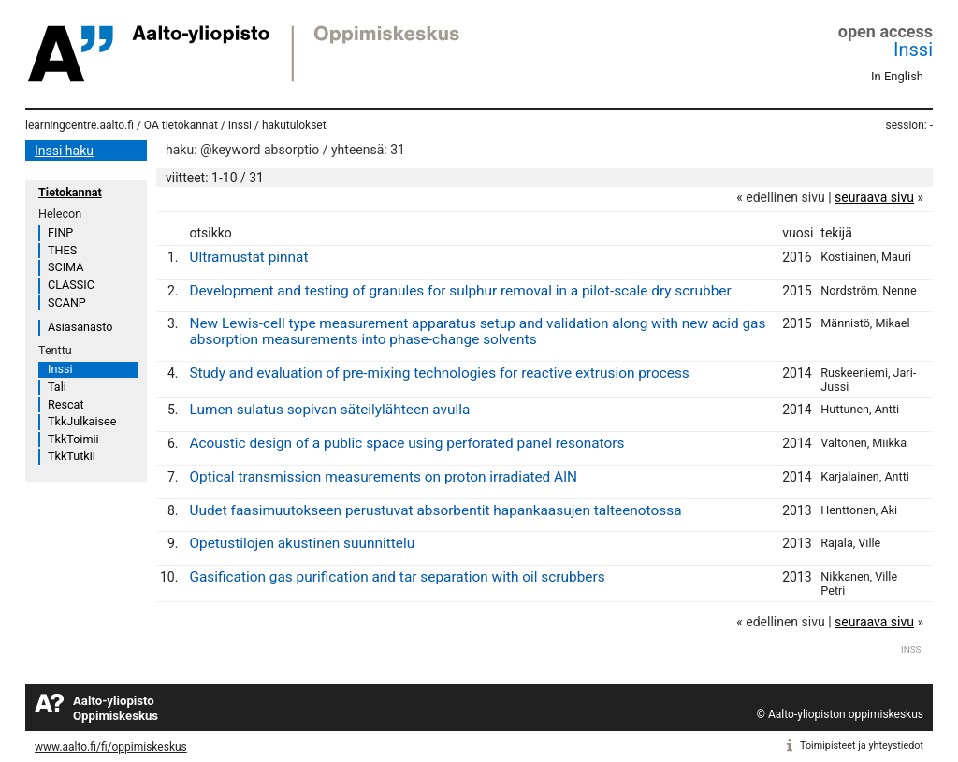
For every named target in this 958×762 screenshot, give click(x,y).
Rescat (66, 404)
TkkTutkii (71, 456)
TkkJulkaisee (82, 421)
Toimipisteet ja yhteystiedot (861, 746)
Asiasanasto (80, 327)
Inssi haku (64, 150)
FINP (60, 232)
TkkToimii (73, 439)
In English (897, 76)
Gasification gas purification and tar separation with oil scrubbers (396, 576)
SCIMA (65, 267)
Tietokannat (70, 192)
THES (62, 250)
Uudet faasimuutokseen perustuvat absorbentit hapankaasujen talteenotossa (435, 510)
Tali (57, 387)
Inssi (913, 49)
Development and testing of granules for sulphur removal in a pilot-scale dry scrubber (460, 290)
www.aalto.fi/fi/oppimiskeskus (111, 747)
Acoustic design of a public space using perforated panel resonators (406, 443)
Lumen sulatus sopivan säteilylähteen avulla (329, 409)
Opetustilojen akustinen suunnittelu (301, 543)
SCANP (67, 302)
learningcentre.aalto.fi (79, 125)
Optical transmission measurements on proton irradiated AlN (382, 476)
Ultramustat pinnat (248, 257)
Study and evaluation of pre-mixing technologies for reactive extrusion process (439, 373)
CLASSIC (71, 285)
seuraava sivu (874, 197)
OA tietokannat (181, 125)
